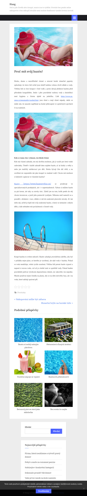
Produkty (21, 292)
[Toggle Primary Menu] (74, 18)
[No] (83, 488)
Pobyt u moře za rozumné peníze (40, 462)
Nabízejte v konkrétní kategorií (39, 467)
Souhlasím (43, 491)
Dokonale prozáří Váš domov (38, 472)
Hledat (28, 427)
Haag (13, 4)
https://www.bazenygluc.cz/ (32, 183)
